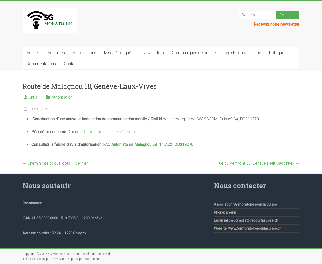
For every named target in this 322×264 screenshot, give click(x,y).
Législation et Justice (242, 52)
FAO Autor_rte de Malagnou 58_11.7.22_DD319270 (148, 144)
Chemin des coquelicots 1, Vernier (55, 163)
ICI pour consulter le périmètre (109, 131)
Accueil (33, 52)
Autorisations (84, 52)
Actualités (56, 52)
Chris (33, 97)
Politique (276, 52)
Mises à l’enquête (119, 52)
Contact (71, 63)
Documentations (41, 63)
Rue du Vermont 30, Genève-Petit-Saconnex (258, 163)
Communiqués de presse (194, 52)
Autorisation (62, 97)
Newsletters (153, 52)
